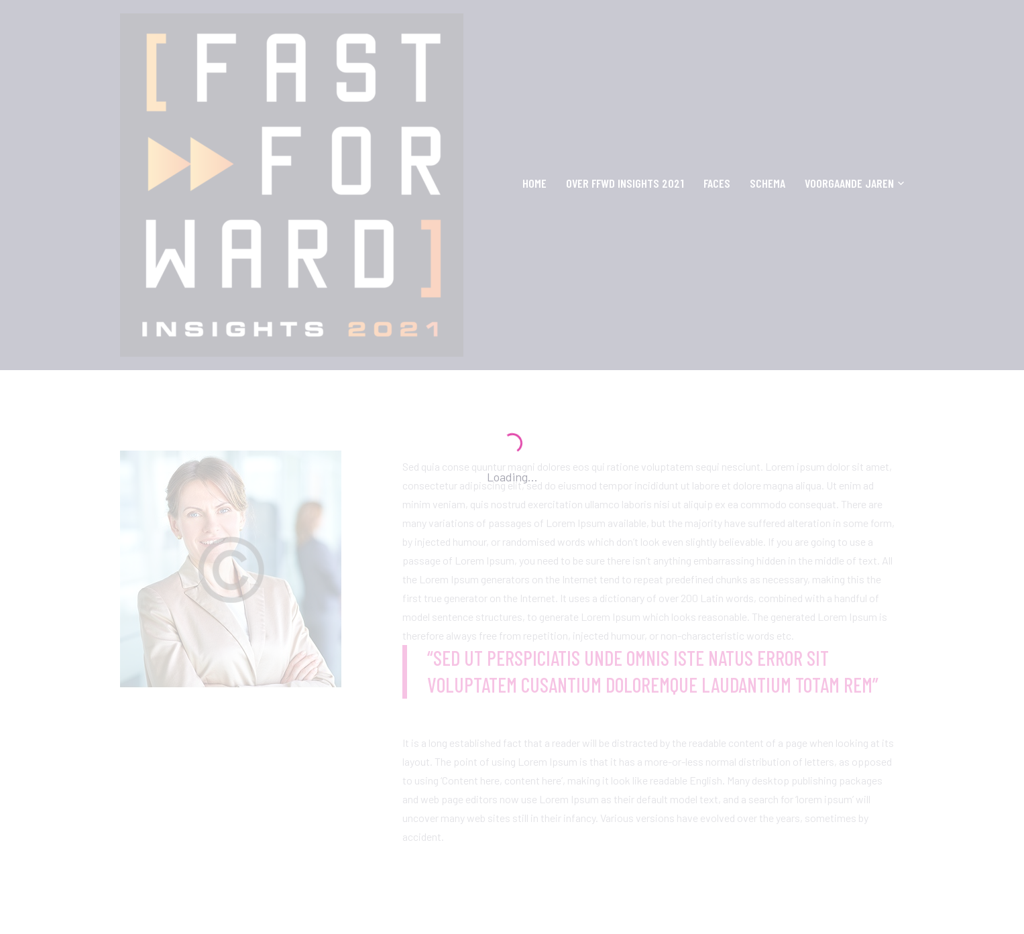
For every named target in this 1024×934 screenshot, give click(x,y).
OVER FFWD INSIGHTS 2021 (625, 183)
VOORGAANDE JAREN (849, 183)
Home (534, 183)
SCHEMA (767, 183)
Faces (716, 183)
